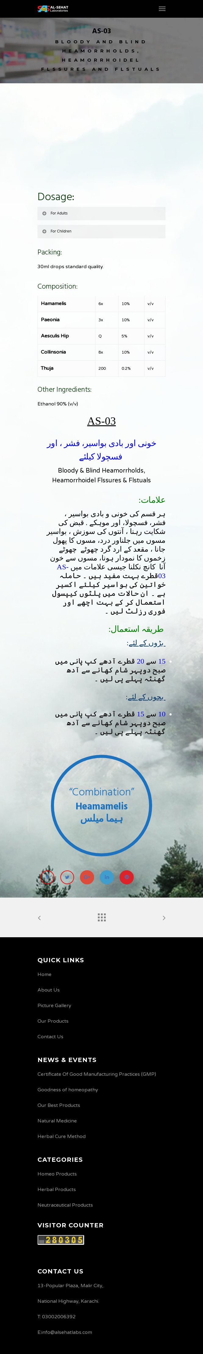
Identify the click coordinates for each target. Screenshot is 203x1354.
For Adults (54, 213)
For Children (56, 231)
